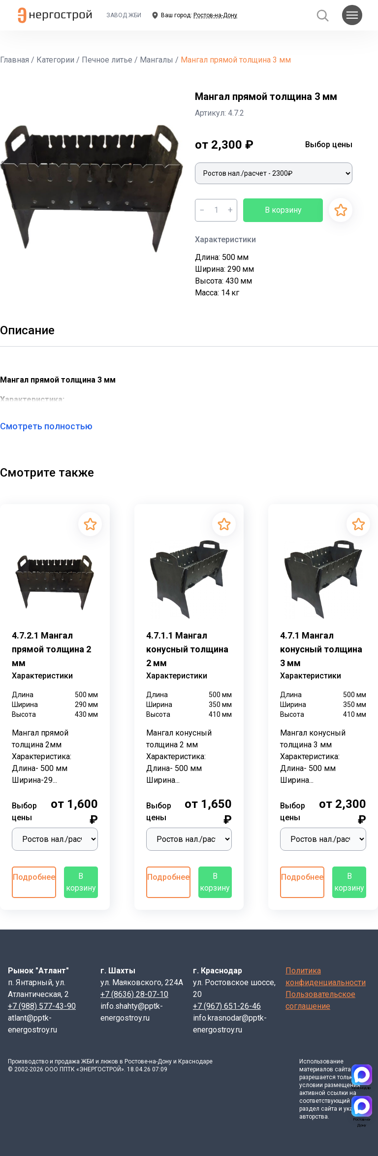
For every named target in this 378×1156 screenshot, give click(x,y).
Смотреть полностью (52, 426)
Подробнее (34, 877)
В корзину (283, 210)
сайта (343, 1069)
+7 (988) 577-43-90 (42, 1006)
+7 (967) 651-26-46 (227, 1006)
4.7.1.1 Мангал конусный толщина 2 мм (187, 649)
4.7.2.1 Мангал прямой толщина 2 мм (51, 649)
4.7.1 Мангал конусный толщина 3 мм (321, 649)
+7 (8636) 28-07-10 (134, 994)
